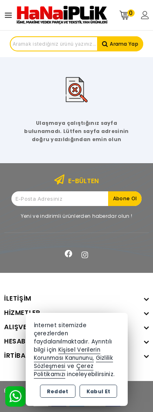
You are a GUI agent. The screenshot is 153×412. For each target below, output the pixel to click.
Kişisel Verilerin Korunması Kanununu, (67, 354)
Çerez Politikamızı (64, 370)
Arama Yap (124, 43)
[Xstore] (62, 15)
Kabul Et (98, 391)
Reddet (58, 391)
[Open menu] (10, 15)
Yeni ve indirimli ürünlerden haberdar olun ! (76, 216)
